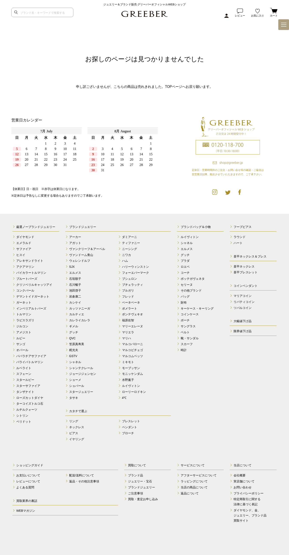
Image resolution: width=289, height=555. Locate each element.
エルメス (75, 272)
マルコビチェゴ (132, 350)
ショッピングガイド (29, 465)
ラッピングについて (194, 481)
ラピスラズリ (25, 320)
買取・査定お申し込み (143, 499)
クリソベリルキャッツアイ (34, 284)
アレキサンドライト (29, 260)
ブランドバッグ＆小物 (196, 227)
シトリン (22, 415)
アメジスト (23, 332)
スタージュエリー (81, 391)
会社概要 (240, 475)
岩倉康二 (75, 296)
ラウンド (240, 237)
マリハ (126, 338)
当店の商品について (194, 487)
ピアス (73, 433)
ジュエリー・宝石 (140, 481)
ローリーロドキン (134, 391)
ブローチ (128, 433)
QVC (72, 338)
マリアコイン (243, 296)
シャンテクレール (81, 368)
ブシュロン (129, 278)
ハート (238, 243)
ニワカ (126, 255)
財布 (184, 302)
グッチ (73, 332)
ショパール (76, 385)
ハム (125, 260)
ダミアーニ (129, 237)
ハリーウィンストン (135, 266)
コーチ (185, 272)
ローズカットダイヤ (29, 397)
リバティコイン (244, 302)
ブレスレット (131, 421)
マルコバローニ (132, 344)
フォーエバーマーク (135, 272)
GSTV (73, 356)
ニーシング (129, 249)
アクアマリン (25, 266)
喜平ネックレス (244, 266)
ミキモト (128, 362)
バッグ (185, 296)
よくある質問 (25, 487)
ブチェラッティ (132, 284)
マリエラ (128, 332)
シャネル (75, 362)
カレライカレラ (79, 320)
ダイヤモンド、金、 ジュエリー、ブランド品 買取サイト (250, 515)
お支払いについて (28, 475)
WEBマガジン (25, 510)
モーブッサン (131, 368)
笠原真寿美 (76, 344)
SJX (72, 266)
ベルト (185, 332)
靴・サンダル (190, 338)
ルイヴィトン (131, 385)
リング (73, 421)
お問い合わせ (243, 487)
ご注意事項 (135, 493)
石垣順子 (75, 278)
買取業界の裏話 (26, 501)
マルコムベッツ (132, 356)
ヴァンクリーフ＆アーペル (87, 249)
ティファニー (131, 243)
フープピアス (243, 227)
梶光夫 (73, 350)
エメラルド (23, 243)
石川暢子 (75, 284)
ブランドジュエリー (82, 227)
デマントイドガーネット (32, 296)
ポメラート (129, 308)
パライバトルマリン (29, 362)
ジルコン (22, 326)
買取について (137, 465)
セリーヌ (187, 284)
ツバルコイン (243, 308)
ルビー (20, 338)
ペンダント (129, 427)
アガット (75, 243)
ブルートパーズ (26, 278)
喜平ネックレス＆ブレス (250, 256)
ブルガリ (128, 290)
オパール (22, 350)
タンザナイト (25, 391)
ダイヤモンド (25, 237)
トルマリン (23, 314)
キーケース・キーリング (197, 308)
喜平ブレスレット (246, 272)
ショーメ (75, 379)
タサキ (73, 397)
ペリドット (23, 421)
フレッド (128, 296)
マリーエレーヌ (132, 326)
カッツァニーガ (79, 308)
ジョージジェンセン (82, 373)
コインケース (190, 314)
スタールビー (25, 379)
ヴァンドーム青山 (81, 255)
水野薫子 (128, 379)
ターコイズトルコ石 (29, 403)
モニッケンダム (132, 373)
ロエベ (185, 266)
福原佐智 (128, 320)
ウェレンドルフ (79, 260)
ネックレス (76, 427)
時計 (184, 350)
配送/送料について (81, 475)
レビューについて (28, 481)
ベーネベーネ (131, 302)
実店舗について (244, 481)
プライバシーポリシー (249, 493)
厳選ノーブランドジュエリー (35, 227)
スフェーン (23, 373)
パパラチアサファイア (31, 356)
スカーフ (187, 344)
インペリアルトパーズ (31, 308)
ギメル (73, 326)
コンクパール (25, 290)
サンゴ (20, 344)
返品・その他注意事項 (84, 481)
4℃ (124, 397)
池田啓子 (75, 290)
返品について (190, 493)
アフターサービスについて (199, 475)
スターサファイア (28, 385)
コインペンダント (246, 285)
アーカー (75, 237)
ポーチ (185, 320)
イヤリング (76, 439)
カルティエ (76, 314)
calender (86, 153)
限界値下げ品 (243, 331)
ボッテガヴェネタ (193, 278)
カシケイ (75, 302)
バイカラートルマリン (31, 272)
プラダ (185, 260)
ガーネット (23, 302)
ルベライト (23, 368)
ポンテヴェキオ (132, 314)
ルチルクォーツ (26, 409)
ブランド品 (135, 475)
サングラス (188, 326)
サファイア (23, 249)
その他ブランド (191, 290)
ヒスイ (20, 255)
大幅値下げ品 (243, 321)
